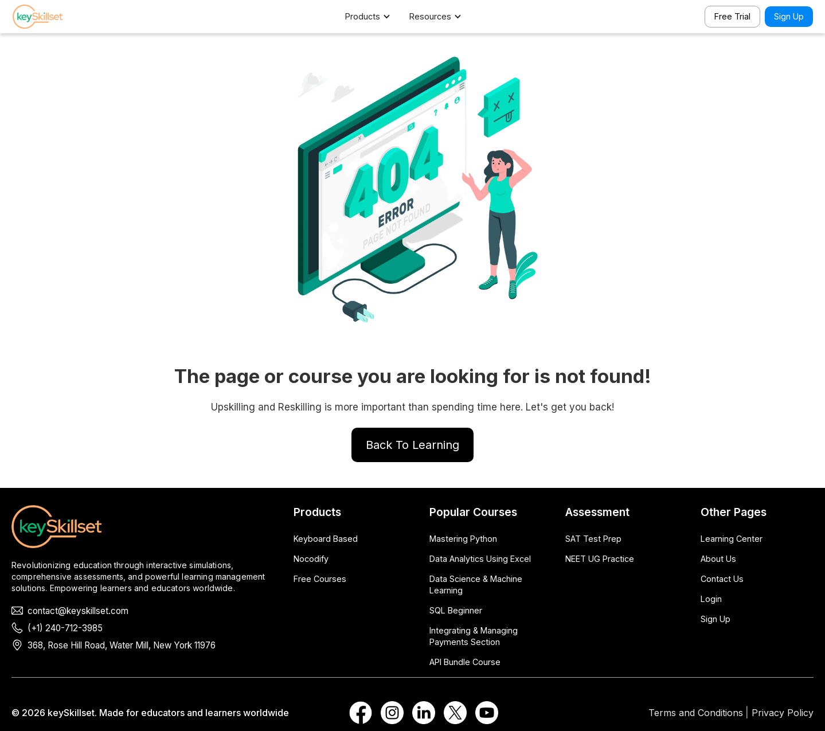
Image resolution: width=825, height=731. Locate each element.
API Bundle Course (465, 662)
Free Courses (320, 579)
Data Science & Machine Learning (475, 584)
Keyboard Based (326, 539)
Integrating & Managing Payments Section (473, 636)
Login (711, 599)
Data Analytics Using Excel (480, 559)
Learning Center (732, 539)
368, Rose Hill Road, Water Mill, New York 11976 (122, 645)
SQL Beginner (455, 610)
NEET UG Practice (599, 559)
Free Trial (732, 16)
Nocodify (311, 559)
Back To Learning (412, 445)
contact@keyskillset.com (78, 610)
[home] (53, 17)
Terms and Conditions (695, 712)
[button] (373, 17)
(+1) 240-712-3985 (65, 628)
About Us (718, 559)
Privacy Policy (783, 712)
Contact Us (722, 579)
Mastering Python (463, 539)
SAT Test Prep (593, 539)
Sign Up (789, 16)
